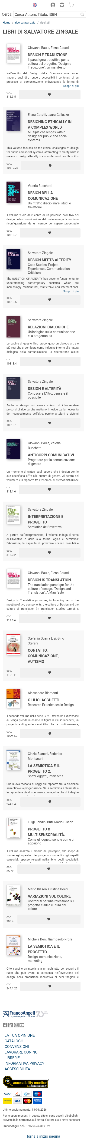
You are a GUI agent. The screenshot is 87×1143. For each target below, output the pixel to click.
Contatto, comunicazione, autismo (43, 656)
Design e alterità (44, 388)
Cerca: (7, 14)
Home (6, 22)
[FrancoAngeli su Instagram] (16, 1026)
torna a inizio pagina (43, 1136)
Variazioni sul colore (49, 896)
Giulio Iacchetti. (44, 700)
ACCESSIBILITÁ (17, 1069)
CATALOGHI (14, 1041)
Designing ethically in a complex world (49, 125)
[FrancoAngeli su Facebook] (5, 1026)
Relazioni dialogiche (48, 327)
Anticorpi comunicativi (51, 455)
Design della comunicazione (43, 196)
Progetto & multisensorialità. (46, 832)
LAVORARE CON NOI (22, 1052)
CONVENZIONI (17, 1046)
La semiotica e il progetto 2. (44, 769)
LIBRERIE (12, 1058)
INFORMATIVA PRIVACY (24, 1063)
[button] (33, 5)
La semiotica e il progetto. (44, 949)
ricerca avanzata (25, 22)
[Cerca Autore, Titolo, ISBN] (46, 14)
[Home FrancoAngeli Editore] (15, 5)
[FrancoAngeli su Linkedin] (10, 1026)
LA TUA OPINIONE (20, 1035)
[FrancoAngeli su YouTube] (21, 1026)
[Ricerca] (82, 14)
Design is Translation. (50, 580)
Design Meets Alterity (49, 260)
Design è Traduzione (47, 55)
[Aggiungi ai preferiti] (50, 94)
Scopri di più (71, 86)
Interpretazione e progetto (45, 519)
